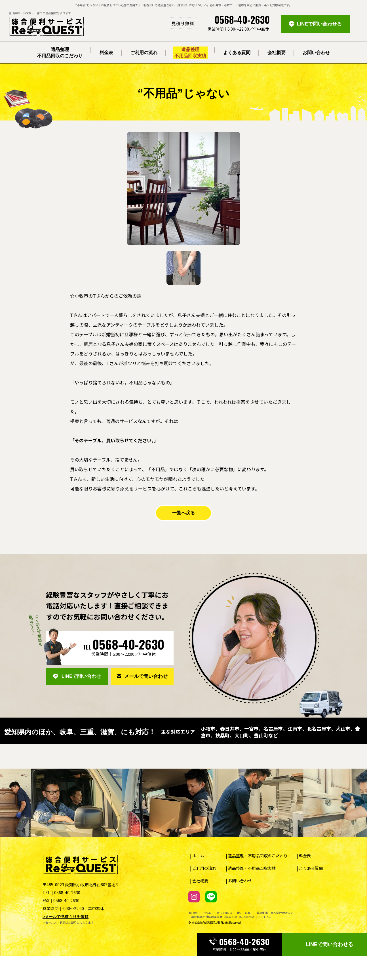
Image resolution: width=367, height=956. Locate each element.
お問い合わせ (240, 881)
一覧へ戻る (183, 512)
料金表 (305, 856)
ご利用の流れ (204, 868)
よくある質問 (311, 868)
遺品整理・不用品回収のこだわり (258, 856)
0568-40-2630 (239, 942)
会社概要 (200, 881)
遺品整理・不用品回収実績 (252, 868)
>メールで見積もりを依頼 (65, 916)
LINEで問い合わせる (329, 944)
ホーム (198, 856)
